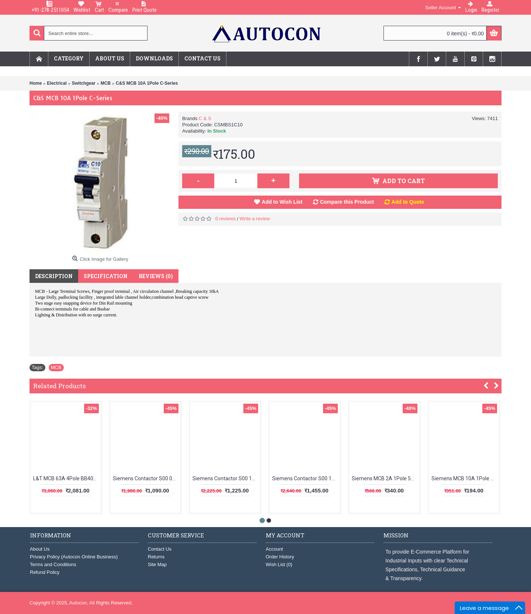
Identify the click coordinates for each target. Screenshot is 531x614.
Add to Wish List (282, 202)
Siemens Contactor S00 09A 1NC (146, 478)
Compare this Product (347, 202)
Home (36, 83)
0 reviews (225, 218)
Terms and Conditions (53, 564)
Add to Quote (408, 202)
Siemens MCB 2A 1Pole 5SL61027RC (385, 478)
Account (274, 549)
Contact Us (159, 549)
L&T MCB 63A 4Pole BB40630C (67, 478)
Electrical (56, 83)
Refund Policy (44, 572)
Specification (106, 276)
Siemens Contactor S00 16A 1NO (306, 478)
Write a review (255, 218)
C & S (205, 118)
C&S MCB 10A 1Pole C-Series (147, 83)
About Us (39, 549)
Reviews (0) (156, 276)
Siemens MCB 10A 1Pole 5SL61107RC (465, 478)
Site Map (157, 564)
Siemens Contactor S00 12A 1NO (226, 478)
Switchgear (84, 83)
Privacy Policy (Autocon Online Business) (74, 556)
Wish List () (279, 564)
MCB (106, 83)
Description (54, 276)
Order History (280, 556)
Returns (156, 556)
